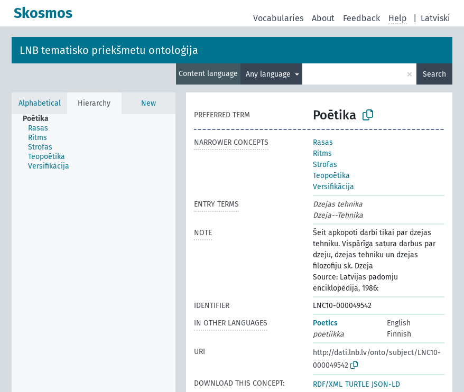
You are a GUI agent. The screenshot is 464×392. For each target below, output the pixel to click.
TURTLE (357, 384)
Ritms (322, 153)
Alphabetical (39, 103)
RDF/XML (327, 384)
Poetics (325, 323)
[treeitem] (40, 119)
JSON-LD (386, 384)
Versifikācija (333, 186)
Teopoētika (331, 175)
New (148, 103)
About (323, 18)
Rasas (323, 142)
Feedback (361, 18)
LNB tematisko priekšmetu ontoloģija (109, 50)
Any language (269, 74)
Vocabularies (278, 18)
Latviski (435, 18)
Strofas (325, 164)
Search (434, 74)
